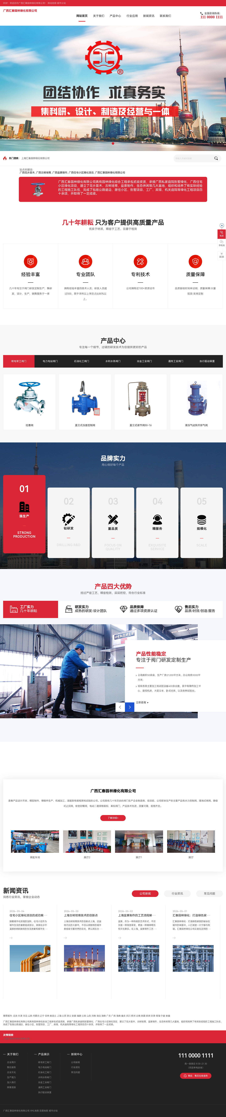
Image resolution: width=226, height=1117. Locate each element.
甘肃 (153, 1016)
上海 (59, 1016)
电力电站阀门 (50, 361)
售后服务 (11, 1067)
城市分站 (61, 3)
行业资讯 (177, 893)
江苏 (64, 1016)
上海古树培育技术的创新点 (81, 915)
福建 (79, 1016)
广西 (113, 1016)
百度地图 (43, 1110)
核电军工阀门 (18, 361)
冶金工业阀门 (144, 361)
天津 (20, 1016)
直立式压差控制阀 (85, 425)
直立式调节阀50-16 (141, 425)
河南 (93, 1016)
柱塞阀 (29, 425)
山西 (30, 1016)
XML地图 (34, 1110)
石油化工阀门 (81, 361)
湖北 (99, 1016)
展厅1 (139, 857)
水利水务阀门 (113, 361)
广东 (108, 1016)
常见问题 (209, 893)
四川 (128, 1016)
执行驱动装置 (207, 361)
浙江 (69, 1016)
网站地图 (52, 3)
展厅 (191, 857)
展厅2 (87, 857)
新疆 (168, 1016)
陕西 (148, 1016)
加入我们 (11, 1082)
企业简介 (11, 1062)
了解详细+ (113, 818)
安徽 (74, 1016)
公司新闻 (145, 893)
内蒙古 (36, 1016)
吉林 (47, 1016)
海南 (118, 1016)
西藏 (143, 1016)
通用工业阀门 (175, 361)
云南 (138, 1016)
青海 (158, 1016)
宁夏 (163, 1016)
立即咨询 (141, 702)
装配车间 (35, 857)
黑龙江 (53, 1016)
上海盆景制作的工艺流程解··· (137, 915)
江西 (84, 1016)
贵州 (133, 1016)
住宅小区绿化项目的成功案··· (28, 915)
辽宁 (42, 1016)
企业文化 (11, 1072)
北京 (15, 1016)
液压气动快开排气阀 (196, 425)
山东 (89, 1016)
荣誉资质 (11, 1087)
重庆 (123, 1016)
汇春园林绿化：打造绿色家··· (191, 915)
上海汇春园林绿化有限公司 (35, 158)
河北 (25, 1016)
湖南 (103, 1016)
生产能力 (11, 1077)
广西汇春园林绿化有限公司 (20, 10)
